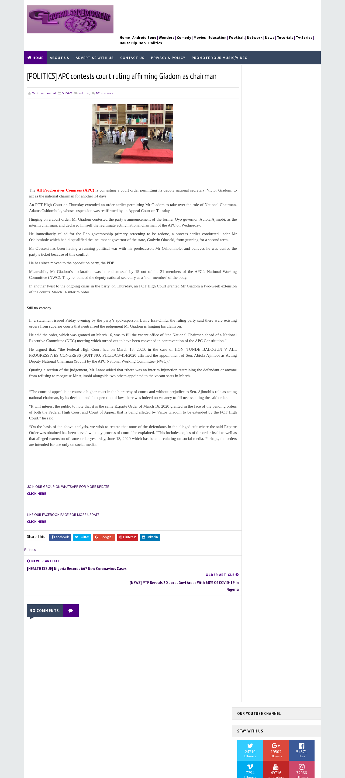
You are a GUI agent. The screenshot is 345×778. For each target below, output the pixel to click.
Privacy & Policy (168, 45)
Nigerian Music (254, 521)
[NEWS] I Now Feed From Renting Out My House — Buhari (275, 310)
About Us (59, 45)
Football (249, 439)
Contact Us (132, 45)
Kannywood (251, 494)
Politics (83, 81)
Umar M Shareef (254, 585)
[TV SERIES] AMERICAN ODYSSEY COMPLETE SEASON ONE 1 (288, 250)
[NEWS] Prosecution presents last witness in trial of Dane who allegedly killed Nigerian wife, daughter (288, 160)
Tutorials (250, 558)
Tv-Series (249, 567)
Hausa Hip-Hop (253, 467)
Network (249, 503)
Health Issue (252, 476)
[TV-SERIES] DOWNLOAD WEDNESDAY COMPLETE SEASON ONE (288, 208)
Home (38, 45)
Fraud (246, 448)
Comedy (248, 403)
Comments (104, 81)
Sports (248, 549)
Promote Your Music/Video (220, 45)
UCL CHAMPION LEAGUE (258, 576)
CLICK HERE (36, 499)
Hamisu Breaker (254, 458)
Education (250, 421)
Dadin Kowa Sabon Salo (260, 412)
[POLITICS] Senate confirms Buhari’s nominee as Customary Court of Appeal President (288, 185)
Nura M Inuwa (252, 530)
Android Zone (252, 394)
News (246, 512)
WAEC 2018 (249, 594)
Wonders (249, 603)
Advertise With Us (95, 45)
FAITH (246, 430)
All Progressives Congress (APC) (67, 178)
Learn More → (45, 740)
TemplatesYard (69, 771)
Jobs (246, 485)
